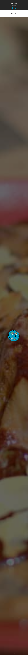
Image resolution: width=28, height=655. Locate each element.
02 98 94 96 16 (14, 6)
